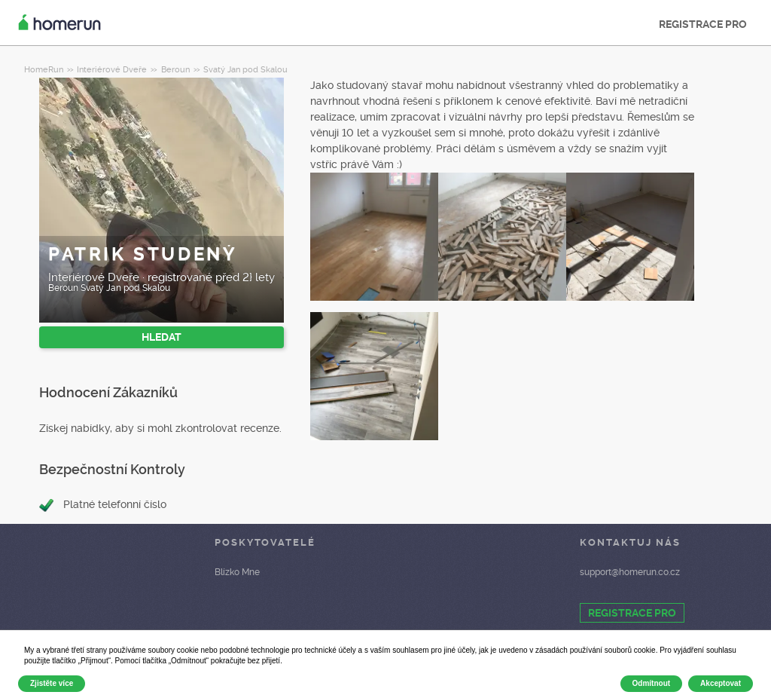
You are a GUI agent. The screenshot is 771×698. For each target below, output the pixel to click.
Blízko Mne (237, 572)
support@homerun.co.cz (630, 572)
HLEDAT (161, 337)
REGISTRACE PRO (703, 24)
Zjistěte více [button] (51, 683)
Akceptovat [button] (720, 683)
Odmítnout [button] (651, 683)
